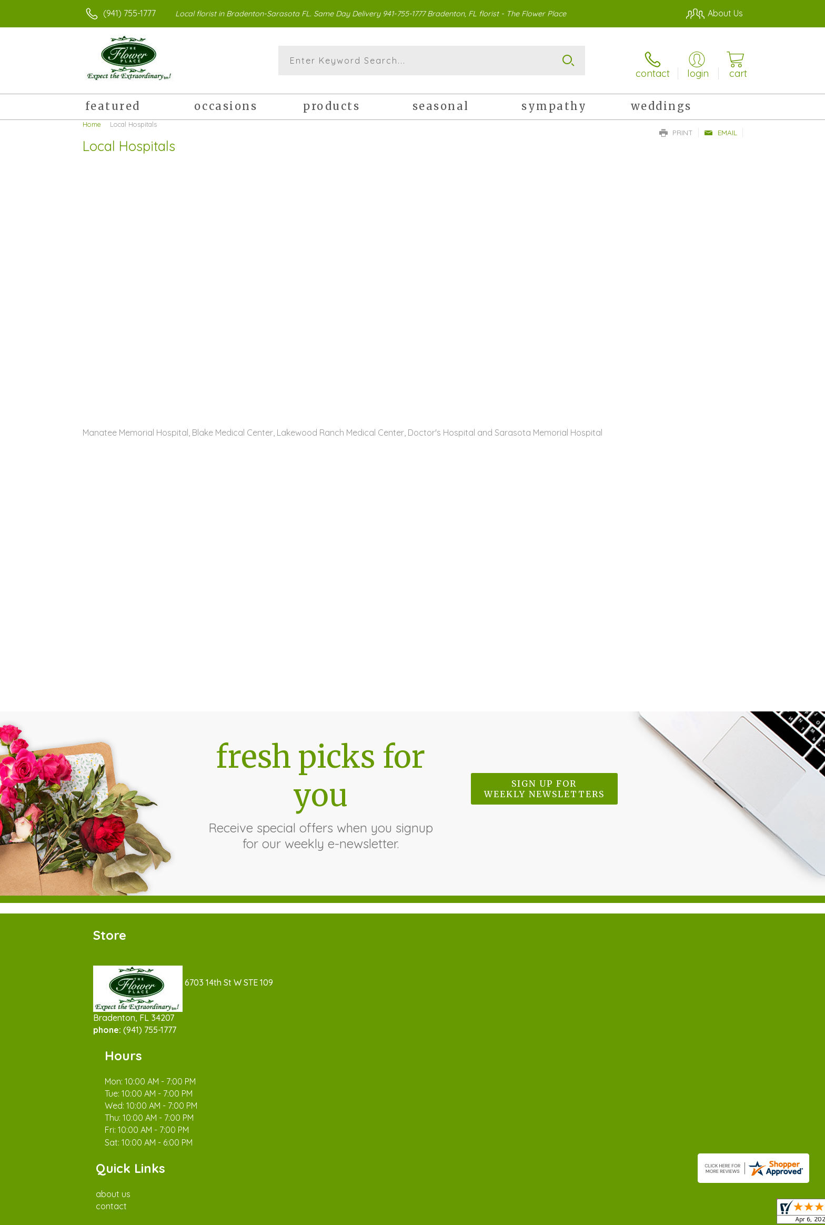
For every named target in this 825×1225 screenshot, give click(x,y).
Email (720, 127)
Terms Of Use (512, 1214)
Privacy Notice (574, 1214)
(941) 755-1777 (129, 13)
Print (676, 127)
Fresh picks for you (320, 789)
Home (92, 118)
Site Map (715, 1214)
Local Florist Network (650, 1214)
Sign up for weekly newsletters (544, 783)
